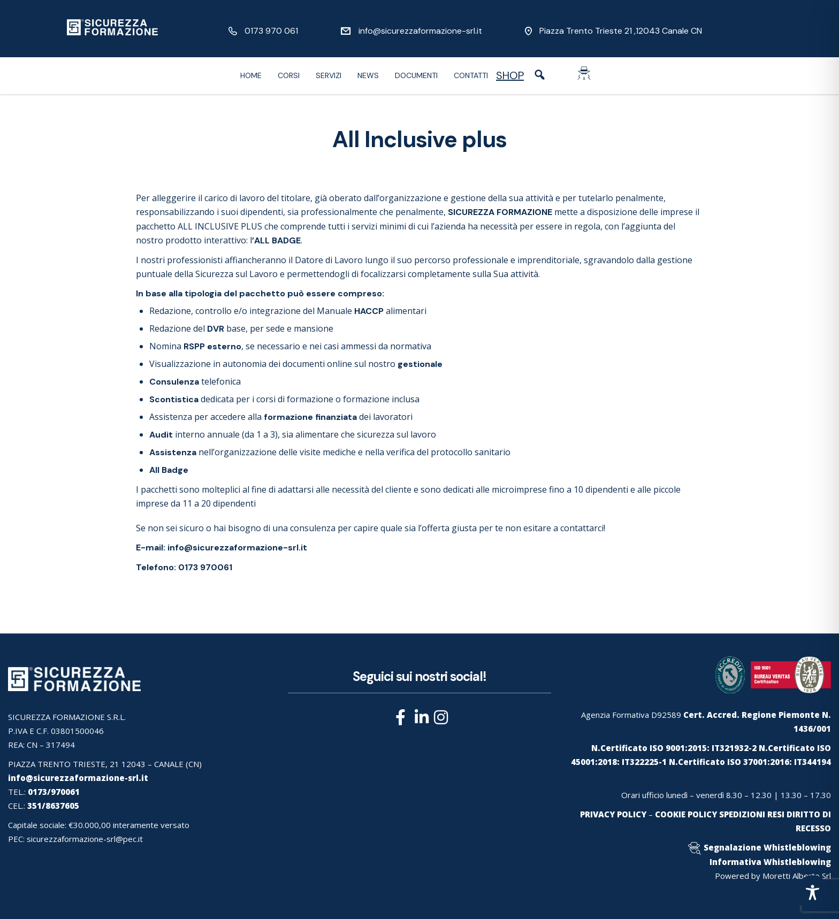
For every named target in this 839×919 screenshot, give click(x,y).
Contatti (471, 75)
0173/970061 (54, 791)
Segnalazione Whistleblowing (767, 847)
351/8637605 (53, 805)
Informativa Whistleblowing (770, 861)
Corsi (289, 75)
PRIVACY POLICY (613, 814)
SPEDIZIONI (742, 814)
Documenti (416, 75)
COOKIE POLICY (686, 814)
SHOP (510, 75)
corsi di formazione (294, 399)
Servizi (328, 75)
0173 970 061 (271, 30)
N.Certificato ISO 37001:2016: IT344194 (750, 761)
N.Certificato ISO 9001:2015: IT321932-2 (674, 747)
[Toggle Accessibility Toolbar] (812, 892)
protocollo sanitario (470, 452)
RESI (775, 814)
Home (251, 75)
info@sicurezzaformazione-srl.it (420, 30)
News (368, 75)
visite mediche (328, 452)
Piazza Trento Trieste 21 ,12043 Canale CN (620, 30)
